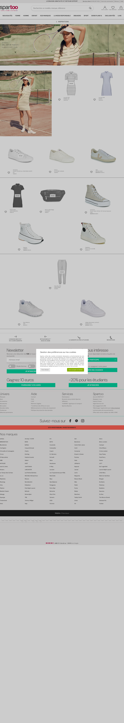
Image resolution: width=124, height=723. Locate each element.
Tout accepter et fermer (75, 369)
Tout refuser (45, 369)
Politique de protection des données (68, 366)
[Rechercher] (90, 8)
